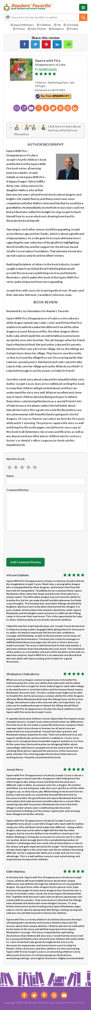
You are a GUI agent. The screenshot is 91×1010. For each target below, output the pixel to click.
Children (44, 24)
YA (57, 24)
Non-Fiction (37, 28)
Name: (10, 475)
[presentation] (43, 543)
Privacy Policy (63, 1002)
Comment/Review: (17, 489)
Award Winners (22, 24)
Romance (56, 28)
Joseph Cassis (48, 69)
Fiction (19, 28)
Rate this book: (15, 458)
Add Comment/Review (25, 562)
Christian (71, 24)
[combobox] (45, 17)
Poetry (72, 28)
